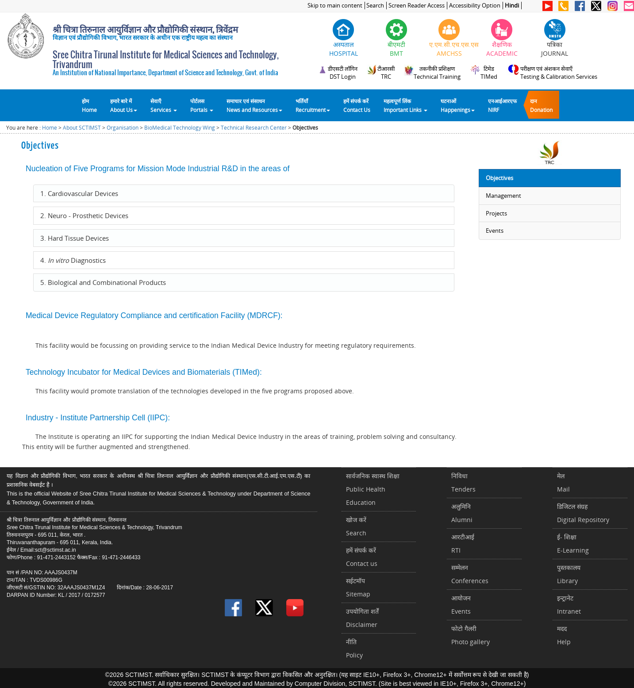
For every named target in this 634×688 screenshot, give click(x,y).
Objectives (499, 178)
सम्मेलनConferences (469, 574)
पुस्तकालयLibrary (568, 574)
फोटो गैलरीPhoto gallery (470, 635)
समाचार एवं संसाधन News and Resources (254, 105)
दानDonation (541, 105)
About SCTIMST (82, 127)
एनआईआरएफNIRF (502, 105)
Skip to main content (334, 5)
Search (375, 5)
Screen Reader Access (416, 5)
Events (494, 230)
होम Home (89, 105)
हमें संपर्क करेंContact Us (356, 105)
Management (503, 196)
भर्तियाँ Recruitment (313, 105)
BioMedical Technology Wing (179, 127)
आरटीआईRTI (462, 543)
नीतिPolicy (354, 648)
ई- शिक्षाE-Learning (573, 543)
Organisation (122, 127)
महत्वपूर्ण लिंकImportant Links (405, 105)
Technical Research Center (254, 127)
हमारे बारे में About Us (123, 105)
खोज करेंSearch (356, 526)
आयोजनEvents (461, 604)
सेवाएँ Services (163, 105)
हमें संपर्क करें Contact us (361, 557)
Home (49, 127)
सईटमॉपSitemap (358, 587)
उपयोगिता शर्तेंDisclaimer (362, 618)
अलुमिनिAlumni (462, 513)
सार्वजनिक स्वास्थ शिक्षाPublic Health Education (373, 489)
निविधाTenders (463, 482)
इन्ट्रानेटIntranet (569, 604)
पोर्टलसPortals (201, 105)
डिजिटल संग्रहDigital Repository (583, 513)
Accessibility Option (474, 5)
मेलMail (563, 482)
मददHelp (564, 635)
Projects (496, 213)
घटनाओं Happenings (458, 105)
